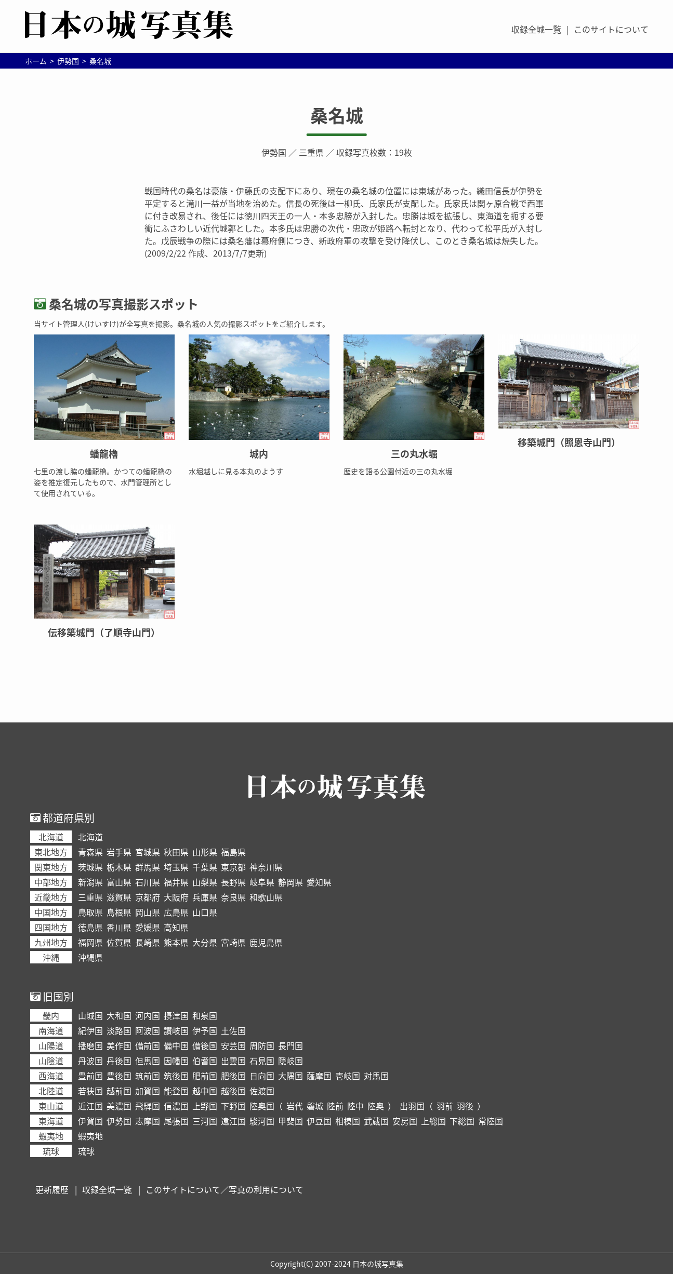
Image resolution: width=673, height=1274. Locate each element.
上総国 (433, 1121)
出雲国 (233, 1060)
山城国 (90, 1015)
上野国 (204, 1105)
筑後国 (176, 1075)
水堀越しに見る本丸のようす (236, 471)
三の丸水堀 (414, 454)
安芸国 (233, 1045)
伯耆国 (204, 1060)
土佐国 (233, 1030)
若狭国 (90, 1090)
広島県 (176, 912)
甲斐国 (290, 1121)
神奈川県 (266, 867)
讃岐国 (176, 1030)
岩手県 (119, 852)
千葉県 (204, 867)
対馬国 (376, 1075)
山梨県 (204, 882)
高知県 (176, 927)
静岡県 (290, 882)
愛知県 (319, 882)
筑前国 (147, 1075)
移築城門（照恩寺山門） (569, 442)
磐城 (315, 1105)
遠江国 (233, 1121)
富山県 (119, 882)
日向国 (261, 1075)
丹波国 (90, 1060)
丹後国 (119, 1060)
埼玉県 (176, 867)
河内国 (147, 1015)
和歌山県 (266, 897)
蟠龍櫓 (104, 454)
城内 (258, 454)
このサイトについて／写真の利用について (224, 1189)
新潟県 (90, 882)
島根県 (119, 912)
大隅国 (290, 1075)
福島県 (233, 852)
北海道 (90, 836)
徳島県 (90, 927)
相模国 (347, 1121)
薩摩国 (319, 1075)
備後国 (204, 1045)
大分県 (204, 942)
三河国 (204, 1121)
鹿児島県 (266, 942)
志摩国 (147, 1121)
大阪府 (176, 897)
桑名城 (336, 115)
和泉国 (204, 1015)
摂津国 (176, 1015)
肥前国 (204, 1075)
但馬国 (147, 1060)
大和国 (119, 1015)
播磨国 (90, 1045)
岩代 (294, 1105)
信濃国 (176, 1105)
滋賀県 (119, 897)
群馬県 (147, 867)
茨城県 (90, 867)
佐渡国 (261, 1090)
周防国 (261, 1045)
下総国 (462, 1121)
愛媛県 (147, 927)
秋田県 (176, 852)
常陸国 (490, 1121)
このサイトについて (611, 29)
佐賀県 (119, 942)
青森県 (90, 852)
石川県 (147, 882)
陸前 (335, 1105)
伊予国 (204, 1030)
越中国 (204, 1090)
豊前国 (90, 1075)
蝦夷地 (90, 1136)
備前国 (147, 1045)
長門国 (290, 1045)
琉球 (86, 1151)
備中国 (176, 1045)
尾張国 (176, 1121)
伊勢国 (273, 152)
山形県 (204, 852)
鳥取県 (90, 912)
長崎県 (147, 942)
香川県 (119, 927)
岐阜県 (261, 882)
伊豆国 (319, 1121)
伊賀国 (90, 1121)
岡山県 (147, 912)
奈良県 (233, 897)
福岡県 (90, 942)
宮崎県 (233, 942)
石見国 (261, 1060)
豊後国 (119, 1075)
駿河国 (261, 1121)
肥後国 (233, 1075)
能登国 (176, 1090)
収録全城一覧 (536, 29)
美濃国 (119, 1105)
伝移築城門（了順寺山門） (104, 632)
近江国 (90, 1105)
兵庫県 (204, 897)
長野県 (233, 882)
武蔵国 (376, 1121)
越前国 (119, 1090)
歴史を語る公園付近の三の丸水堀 (398, 471)
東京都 (233, 867)
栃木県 (119, 867)
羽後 (465, 1105)
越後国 (233, 1090)
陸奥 (375, 1105)
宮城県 (147, 852)
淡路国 (119, 1030)
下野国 (233, 1105)
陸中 (355, 1105)
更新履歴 (52, 1189)
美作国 (119, 1045)
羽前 (445, 1105)
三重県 (311, 152)
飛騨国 (147, 1105)
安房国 (404, 1121)
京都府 (147, 897)
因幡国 (176, 1060)
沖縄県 (90, 957)
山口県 (204, 912)
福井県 (176, 882)
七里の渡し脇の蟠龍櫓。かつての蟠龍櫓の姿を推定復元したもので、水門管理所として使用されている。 (103, 482)
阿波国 (147, 1030)
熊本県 (176, 942)
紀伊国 (90, 1030)
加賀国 (147, 1090)
